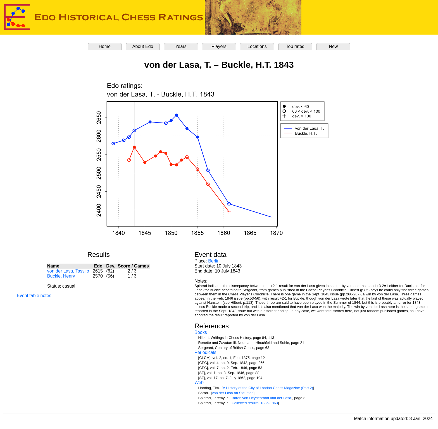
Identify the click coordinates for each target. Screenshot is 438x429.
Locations (257, 46)
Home (105, 46)
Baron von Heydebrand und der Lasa (261, 398)
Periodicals (205, 352)
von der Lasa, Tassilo (68, 271)
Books (200, 332)
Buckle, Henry (61, 276)
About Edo (142, 46)
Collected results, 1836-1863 (255, 403)
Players (218, 46)
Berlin (214, 261)
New (333, 46)
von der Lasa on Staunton (233, 393)
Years (180, 46)
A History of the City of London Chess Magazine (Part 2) (268, 388)
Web (199, 382)
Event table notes (34, 295)
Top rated (295, 46)
